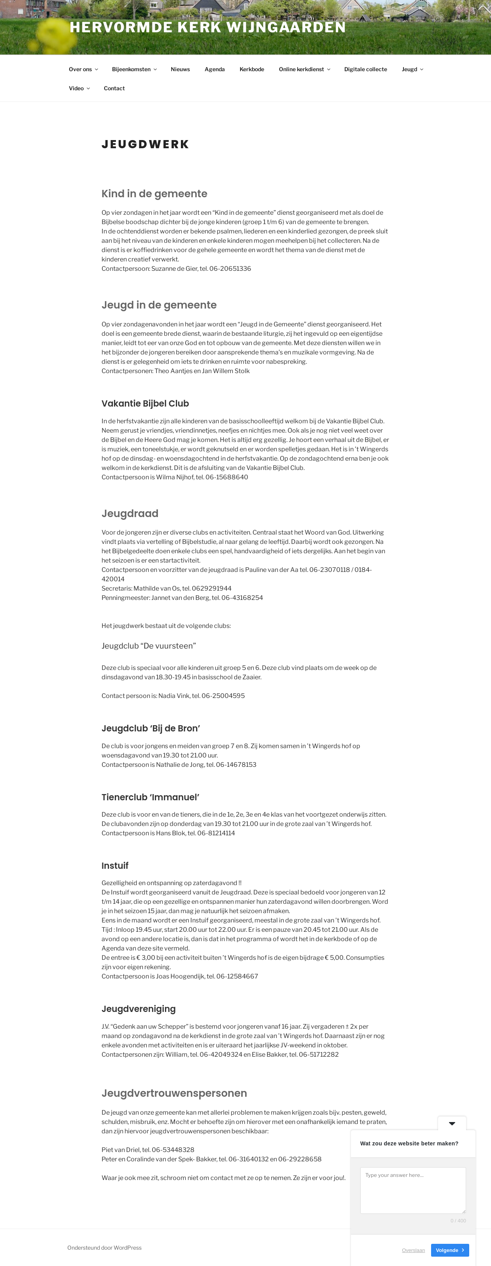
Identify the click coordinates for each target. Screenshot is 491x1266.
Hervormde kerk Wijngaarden (208, 27)
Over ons (84, 69)
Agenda (215, 69)
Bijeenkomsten (135, 69)
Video (80, 88)
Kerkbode (252, 69)
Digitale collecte (365, 69)
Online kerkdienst (305, 69)
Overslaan (413, 1250)
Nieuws (180, 69)
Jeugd (413, 69)
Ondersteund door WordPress (104, 1247)
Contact (114, 88)
